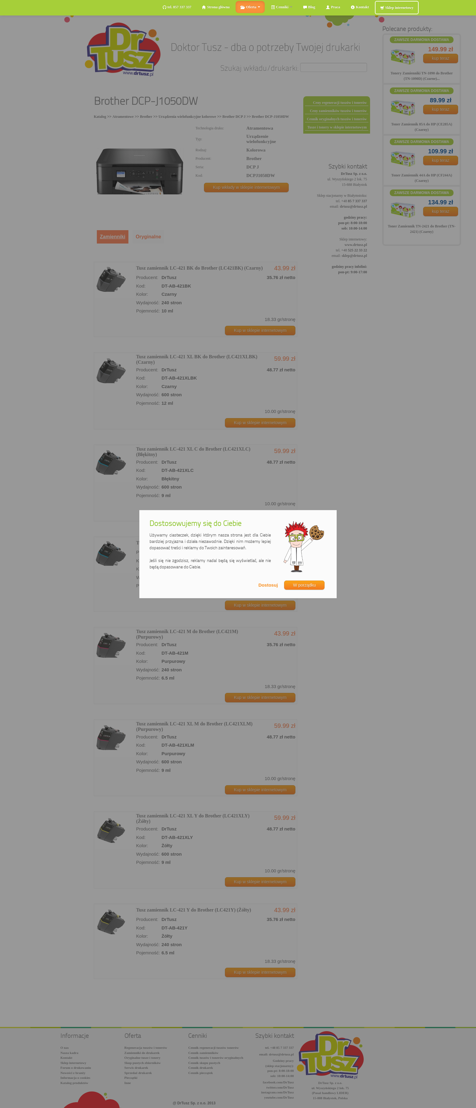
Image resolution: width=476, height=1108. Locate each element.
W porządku (304, 585)
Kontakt (360, 7)
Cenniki (281, 7)
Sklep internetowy (396, 7)
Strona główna (215, 7)
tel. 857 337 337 (177, 7)
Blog (309, 7)
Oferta (250, 7)
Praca (333, 7)
